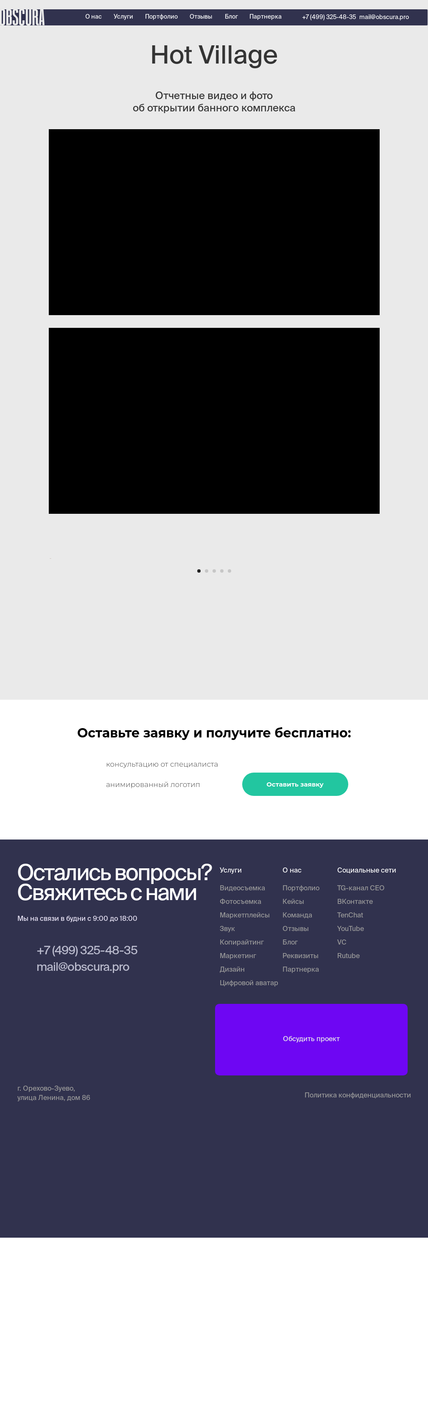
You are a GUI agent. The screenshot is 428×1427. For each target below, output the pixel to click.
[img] (413, 1061)
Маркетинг (238, 1145)
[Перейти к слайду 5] (229, 760)
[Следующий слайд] (379, 653)
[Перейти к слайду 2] (206, 760)
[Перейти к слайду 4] (222, 760)
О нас (93, 17)
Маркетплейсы (245, 1105)
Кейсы (293, 1091)
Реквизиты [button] (301, 1145)
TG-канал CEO (361, 1078)
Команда (297, 1105)
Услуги (123, 17)
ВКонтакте (355, 1091)
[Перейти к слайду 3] (214, 760)
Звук (227, 1118)
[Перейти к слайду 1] (199, 760)
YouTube (350, 1118)
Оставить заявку (295, 974)
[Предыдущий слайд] (48, 653)
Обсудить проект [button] (311, 1228)
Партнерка (265, 17)
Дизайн (232, 1159)
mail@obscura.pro (384, 17)
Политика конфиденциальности (358, 1285)
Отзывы (201, 17)
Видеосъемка (242, 1078)
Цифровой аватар (249, 1172)
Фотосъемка (240, 1091)
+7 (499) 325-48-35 (329, 17)
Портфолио (161, 17)
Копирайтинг (242, 1132)
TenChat (350, 1105)
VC (342, 1132)
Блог (231, 17)
